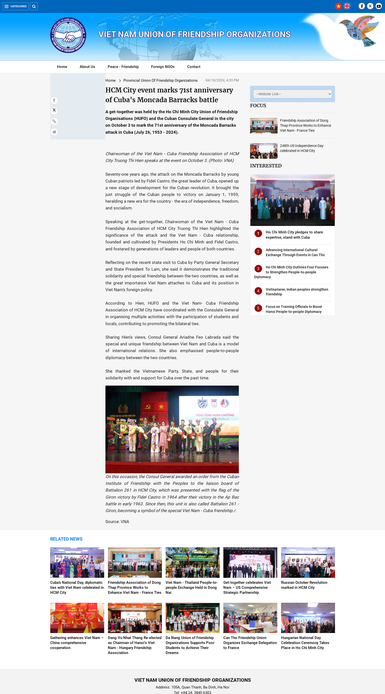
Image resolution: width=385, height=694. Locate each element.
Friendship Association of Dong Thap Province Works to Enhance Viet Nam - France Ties (305, 125)
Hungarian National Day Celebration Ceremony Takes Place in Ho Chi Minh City (305, 617)
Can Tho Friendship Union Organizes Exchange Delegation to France (250, 617)
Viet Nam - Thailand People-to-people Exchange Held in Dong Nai (192, 562)
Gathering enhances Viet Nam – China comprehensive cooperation (77, 617)
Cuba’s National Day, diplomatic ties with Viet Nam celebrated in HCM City (77, 562)
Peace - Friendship (123, 66)
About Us (87, 66)
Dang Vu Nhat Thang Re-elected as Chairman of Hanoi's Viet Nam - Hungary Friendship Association (134, 620)
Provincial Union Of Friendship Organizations (116, 80)
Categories (15, 6)
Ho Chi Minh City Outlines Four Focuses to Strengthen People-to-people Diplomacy (291, 272)
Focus (258, 105)
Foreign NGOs (163, 66)
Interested (266, 166)
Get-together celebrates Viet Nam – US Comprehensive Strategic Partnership (247, 562)
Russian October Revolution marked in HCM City (304, 559)
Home (62, 66)
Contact (193, 66)
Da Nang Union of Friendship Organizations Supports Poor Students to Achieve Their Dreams (190, 620)
